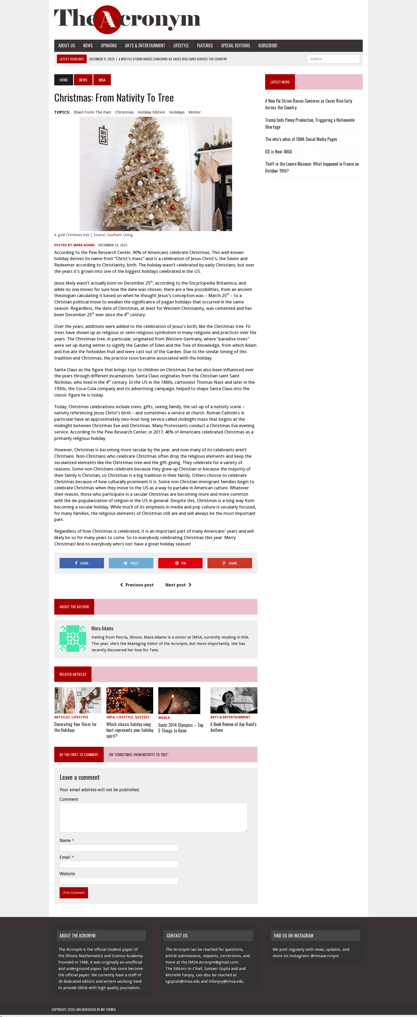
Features (202, 45)
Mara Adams (81, 247)
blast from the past (90, 112)
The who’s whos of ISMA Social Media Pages (302, 139)
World (163, 713)
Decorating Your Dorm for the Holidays (73, 723)
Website (64, 869)
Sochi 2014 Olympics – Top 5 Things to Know (179, 723)
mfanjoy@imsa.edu (225, 976)
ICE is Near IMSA (279, 151)
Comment (66, 794)
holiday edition (148, 112)
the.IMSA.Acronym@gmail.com (209, 957)
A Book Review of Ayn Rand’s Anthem (233, 723)
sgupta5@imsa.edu (182, 976)
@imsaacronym (325, 951)
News (85, 45)
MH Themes (108, 1005)
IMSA (109, 713)
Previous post (136, 580)
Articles (59, 713)
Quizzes (140, 713)
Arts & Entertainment (142, 45)
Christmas (121, 112)
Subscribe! (265, 45)
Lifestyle (178, 45)
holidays (174, 112)
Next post (178, 580)
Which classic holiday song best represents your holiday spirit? (128, 726)
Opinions (106, 45)
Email (63, 852)
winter (192, 112)
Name (63, 835)
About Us (64, 45)
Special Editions (232, 45)
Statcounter (11, 1013)
